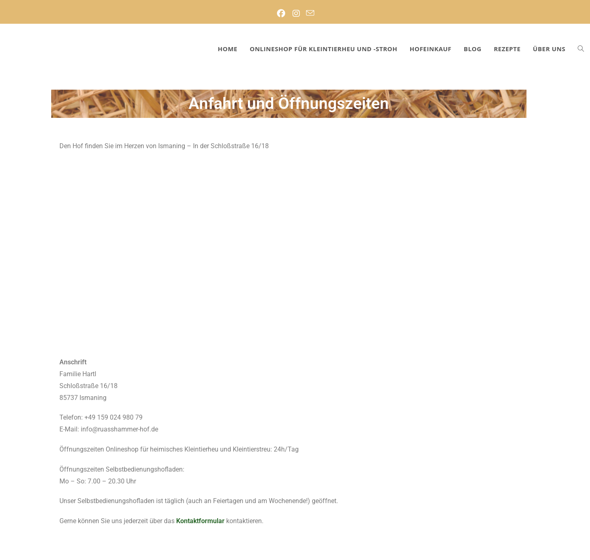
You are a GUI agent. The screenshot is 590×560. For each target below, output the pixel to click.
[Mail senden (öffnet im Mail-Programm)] (310, 13)
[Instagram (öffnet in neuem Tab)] (296, 13)
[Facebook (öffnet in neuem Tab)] (280, 13)
